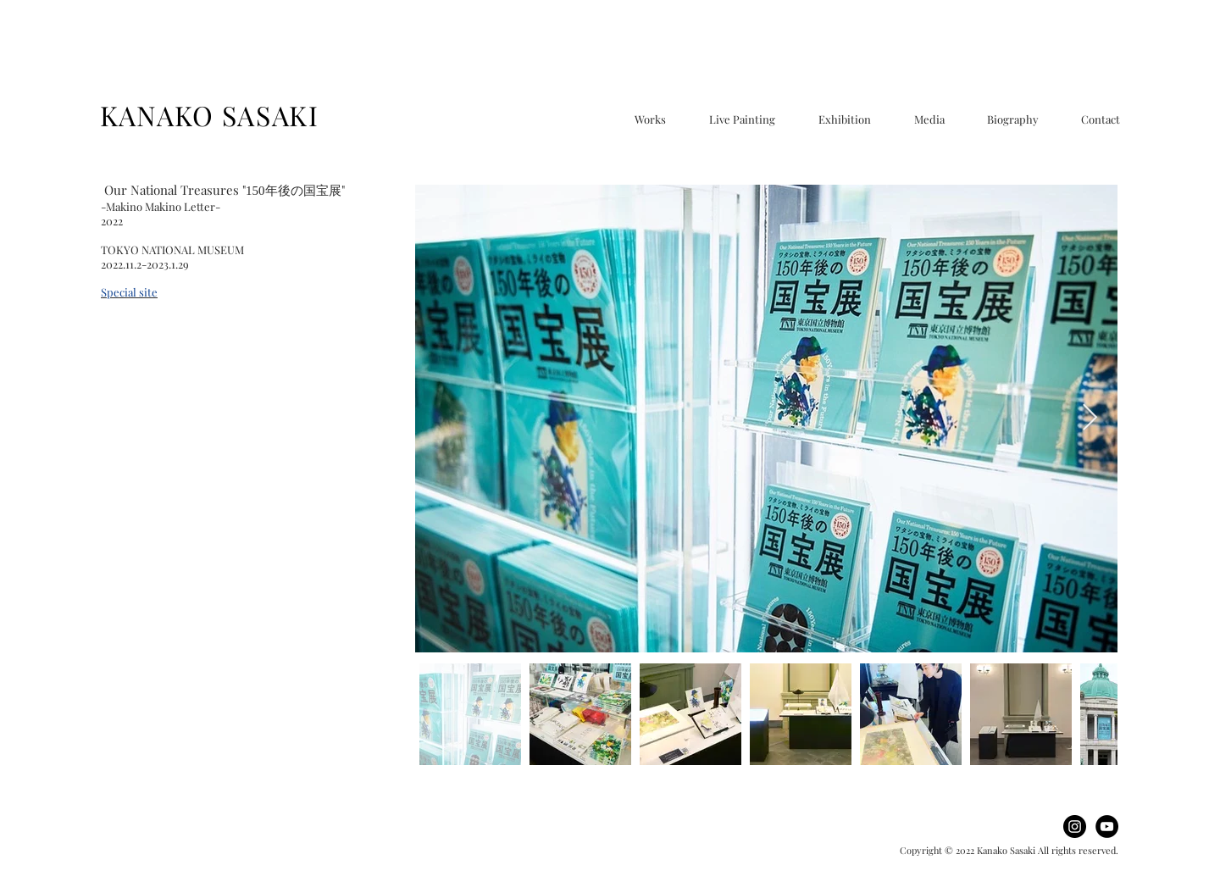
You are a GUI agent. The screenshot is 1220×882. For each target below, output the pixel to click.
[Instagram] (1074, 826)
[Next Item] (1089, 418)
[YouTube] (1106, 826)
